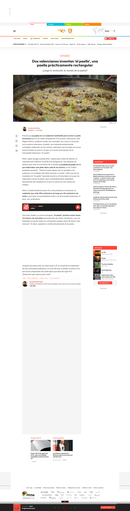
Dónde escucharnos (99, 487)
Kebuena (95, 494)
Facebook (16, 136)
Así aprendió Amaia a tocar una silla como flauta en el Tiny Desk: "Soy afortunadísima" (103, 167)
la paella (35, 136)
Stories (75, 468)
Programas (36, 38)
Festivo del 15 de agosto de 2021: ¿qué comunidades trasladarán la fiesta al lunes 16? (40, 455)
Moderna (52, 497)
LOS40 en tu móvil (87, 487)
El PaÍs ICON (68, 497)
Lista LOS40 (17, 38)
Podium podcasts (61, 497)
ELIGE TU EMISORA (107, 507)
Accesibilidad (37, 487)
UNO (56, 494)
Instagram (54, 468)
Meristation (93, 497)
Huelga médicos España (104, 44)
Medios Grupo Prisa (28, 498)
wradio (62, 494)
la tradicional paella (67, 164)
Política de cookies (61, 487)
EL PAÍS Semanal (82, 494)
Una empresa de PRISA (28, 493)
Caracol (97, 492)
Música (25, 38)
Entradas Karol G (33, 44)
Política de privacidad (48, 487)
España (107, 31)
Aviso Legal (29, 487)
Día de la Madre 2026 (47, 44)
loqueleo (84, 497)
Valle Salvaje (91, 44)
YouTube (61, 468)
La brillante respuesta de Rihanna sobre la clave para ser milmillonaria (63, 455)
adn (90, 492)
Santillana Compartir (71, 492)
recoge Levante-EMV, (41, 159)
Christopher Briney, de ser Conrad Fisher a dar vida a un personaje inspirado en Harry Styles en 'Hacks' (105, 205)
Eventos (45, 38)
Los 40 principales (53, 492)
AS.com (84, 492)
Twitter (16, 141)
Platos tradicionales (32, 278)
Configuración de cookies (74, 487)
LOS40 (32, 24)
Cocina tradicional (54, 278)
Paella (24, 278)
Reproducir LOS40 (78, 207)
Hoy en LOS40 (54, 38)
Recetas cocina (44, 278)
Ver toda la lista (104, 283)
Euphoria (72, 44)
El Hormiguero (81, 44)
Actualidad (65, 56)
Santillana (61, 492)
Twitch (72, 468)
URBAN (87, 24)
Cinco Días (69, 494)
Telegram (16, 150)
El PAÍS (44, 492)
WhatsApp (16, 145)
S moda (76, 497)
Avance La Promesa (61, 44)
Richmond (43, 497)
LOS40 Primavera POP (67, 38)
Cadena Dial (75, 494)
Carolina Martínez (34, 128)
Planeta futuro (89, 494)
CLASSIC (51, 24)
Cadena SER (79, 492)
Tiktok (57, 468)
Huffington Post (47, 494)
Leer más (32, 285)
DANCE (69, 24)
